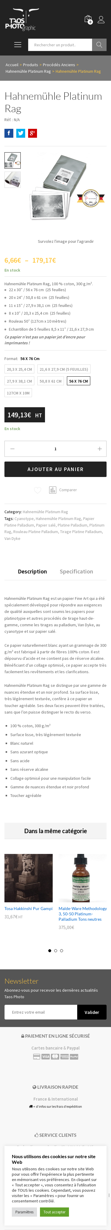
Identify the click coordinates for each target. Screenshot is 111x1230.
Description (32, 571)
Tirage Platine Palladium (81, 531)
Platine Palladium (72, 525)
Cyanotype (24, 518)
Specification (76, 571)
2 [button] (55, 950)
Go (99, 45)
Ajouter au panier (56, 469)
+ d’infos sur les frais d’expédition (55, 1106)
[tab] (32, 574)
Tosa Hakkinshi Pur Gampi (28, 908)
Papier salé (46, 525)
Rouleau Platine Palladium (35, 531)
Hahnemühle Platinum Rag (45, 511)
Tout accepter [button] (54, 1212)
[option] (28, 891)
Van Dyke (12, 538)
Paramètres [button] (24, 1212)
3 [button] (61, 950)
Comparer (68, 489)
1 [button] (49, 950)
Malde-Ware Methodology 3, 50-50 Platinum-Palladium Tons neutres (83, 914)
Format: (22, 358)
